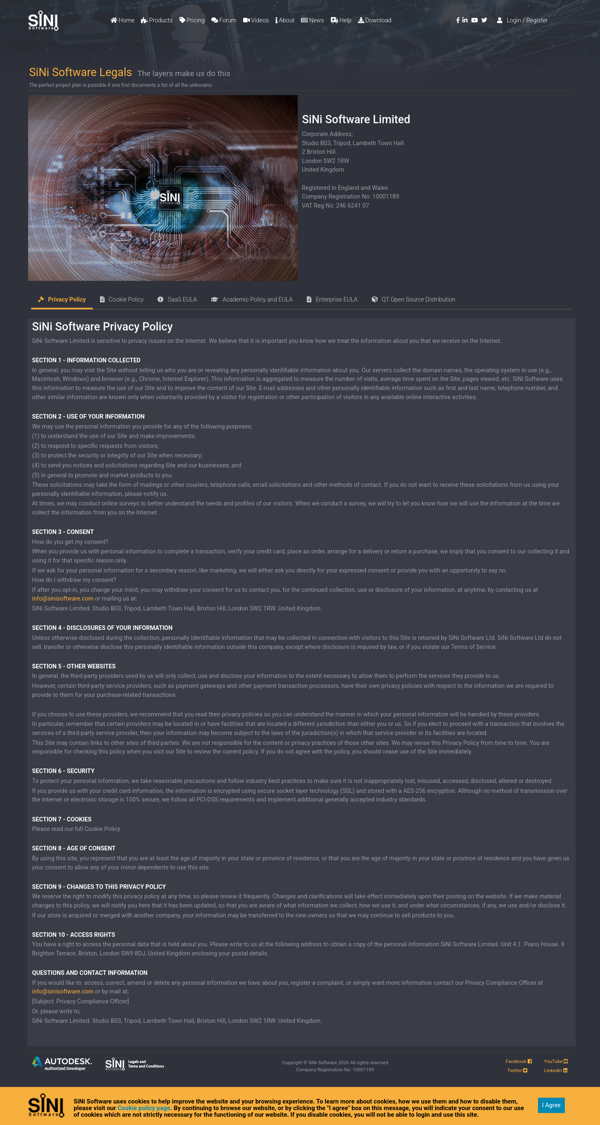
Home (122, 20)
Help (341, 20)
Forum (224, 20)
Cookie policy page (143, 1108)
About (284, 20)
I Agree (551, 1105)
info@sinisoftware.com (62, 598)
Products (156, 20)
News (312, 20)
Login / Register (522, 20)
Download (375, 20)
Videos (256, 20)
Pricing (192, 20)
